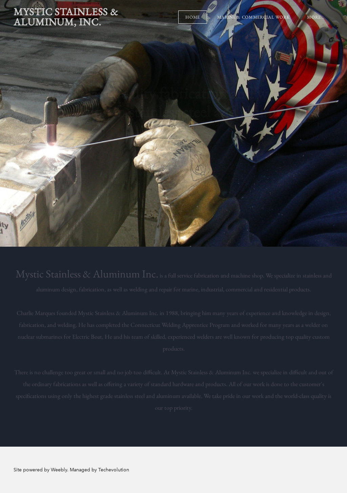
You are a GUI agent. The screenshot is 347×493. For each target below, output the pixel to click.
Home (192, 17)
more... (316, 17)
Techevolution (113, 470)
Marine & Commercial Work (253, 17)
